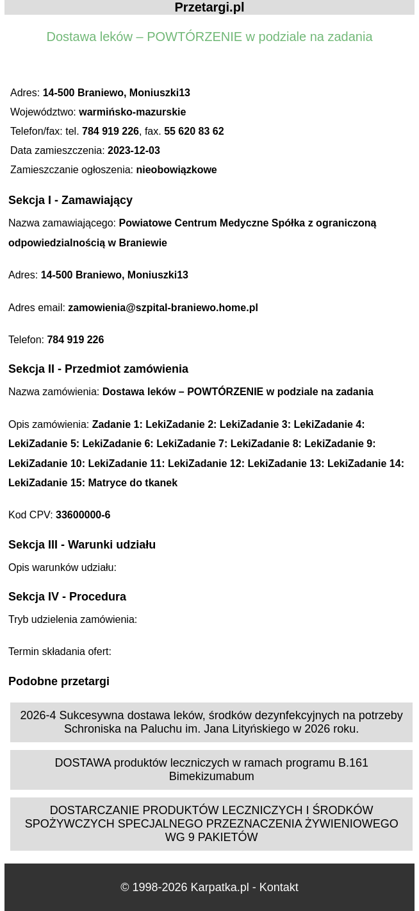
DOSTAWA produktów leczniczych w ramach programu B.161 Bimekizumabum (211, 769)
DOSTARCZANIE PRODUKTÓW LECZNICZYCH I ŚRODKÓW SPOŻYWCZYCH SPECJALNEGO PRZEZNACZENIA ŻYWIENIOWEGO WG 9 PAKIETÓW (211, 824)
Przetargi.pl (210, 7)
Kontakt (279, 887)
